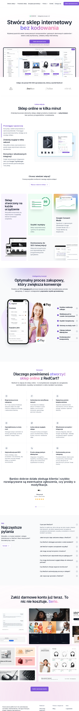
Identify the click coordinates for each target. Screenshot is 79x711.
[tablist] (14, 145)
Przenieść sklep (22, 3)
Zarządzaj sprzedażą (34, 3)
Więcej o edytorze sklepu (39, 185)
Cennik (51, 3)
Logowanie (69, 708)
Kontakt (6, 546)
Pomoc (45, 3)
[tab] (14, 130)
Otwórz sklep (11, 3)
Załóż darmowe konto (71, 3)
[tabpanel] (56, 146)
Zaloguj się (58, 3)
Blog (54, 708)
